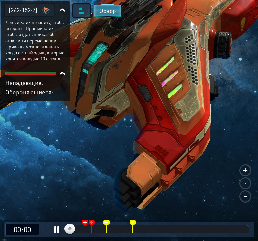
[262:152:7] (23, 10)
